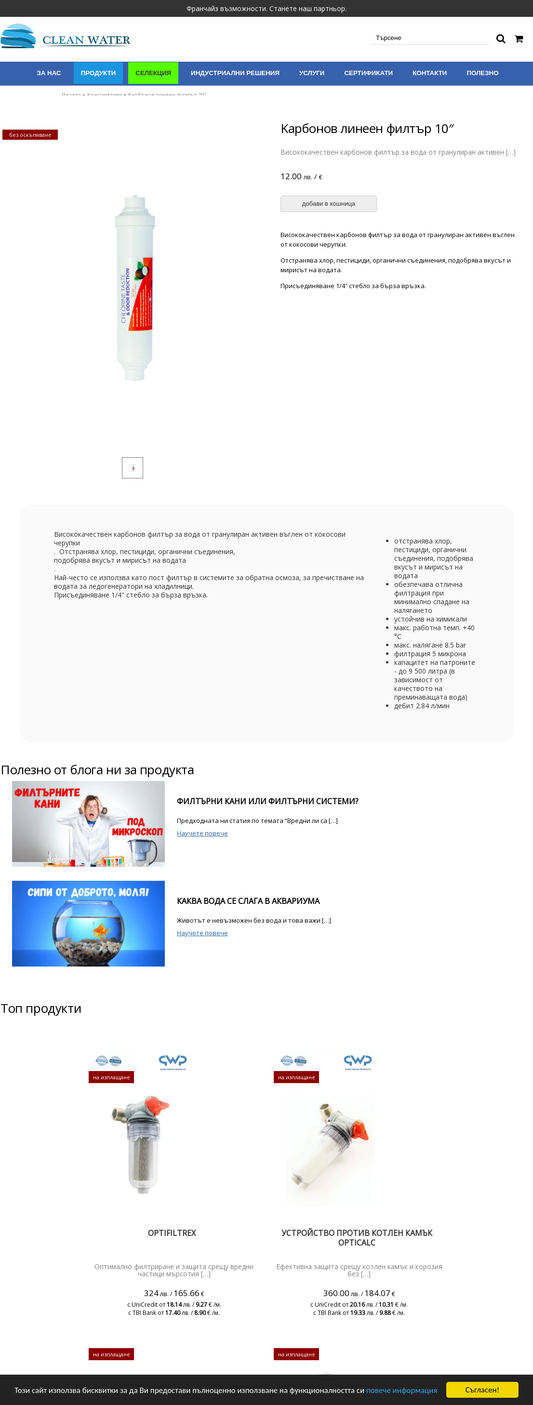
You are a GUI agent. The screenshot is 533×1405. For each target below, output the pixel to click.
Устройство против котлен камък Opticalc (356, 1238)
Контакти (430, 73)
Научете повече (202, 833)
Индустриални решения (235, 73)
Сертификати (368, 73)
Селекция (153, 73)
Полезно (482, 73)
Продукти (98, 73)
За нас (49, 73)
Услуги (311, 73)
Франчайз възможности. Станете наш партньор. (266, 8)
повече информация (402, 1390)
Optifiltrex (172, 1233)
